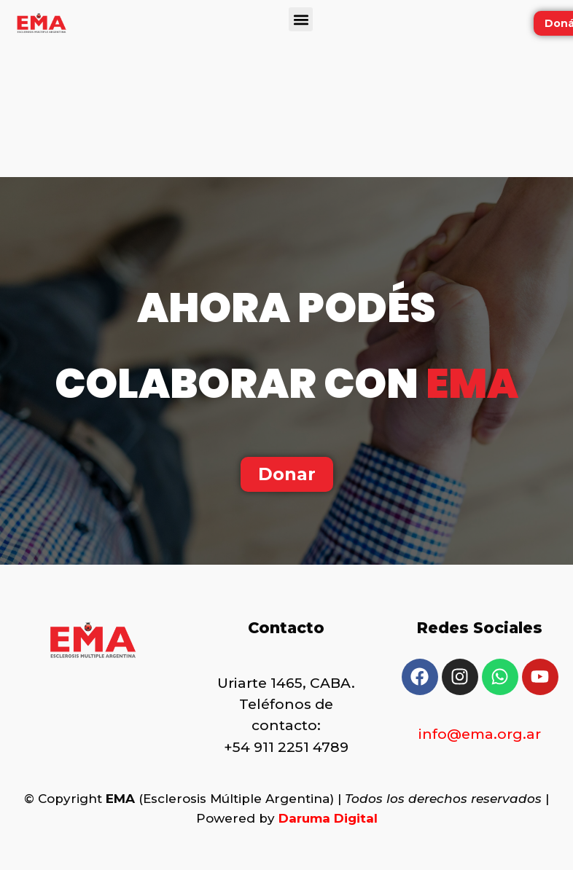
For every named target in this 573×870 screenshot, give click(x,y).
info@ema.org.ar (479, 734)
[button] (301, 19)
